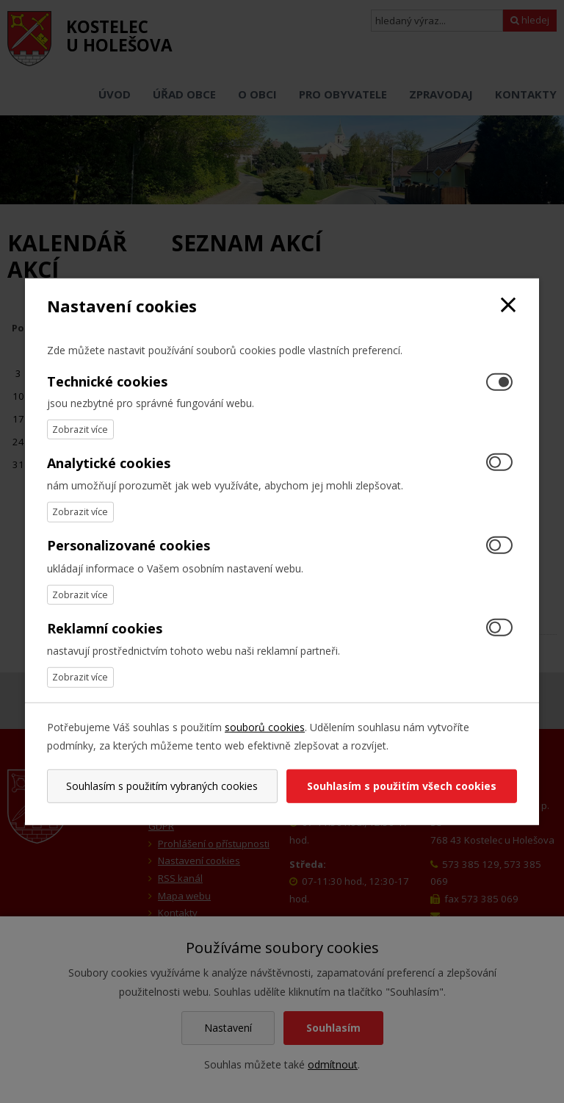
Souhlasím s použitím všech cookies (401, 786)
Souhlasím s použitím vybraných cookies (162, 786)
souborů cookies (265, 726)
